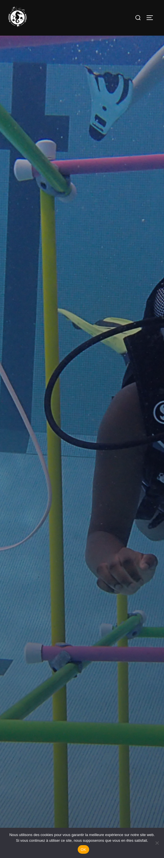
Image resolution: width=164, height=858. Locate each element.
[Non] (157, 843)
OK (83, 849)
